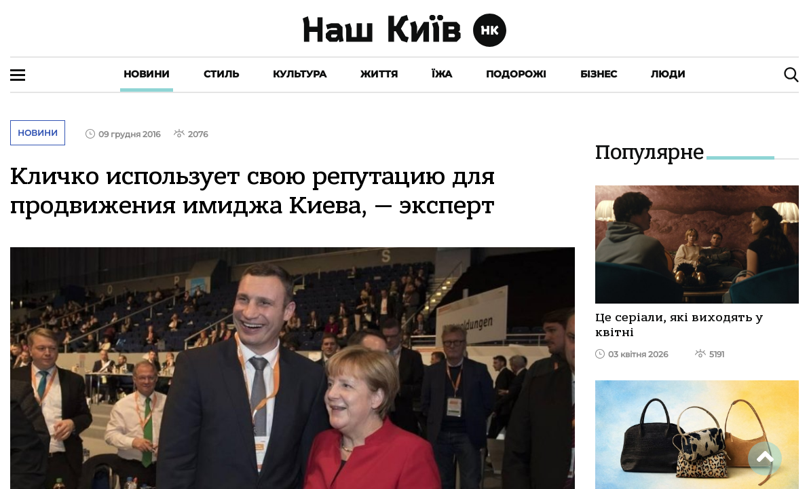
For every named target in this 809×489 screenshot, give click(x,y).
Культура (299, 74)
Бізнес (598, 74)
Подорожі (516, 74)
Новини (147, 74)
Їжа (442, 74)
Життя (379, 74)
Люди (668, 74)
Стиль (221, 74)
